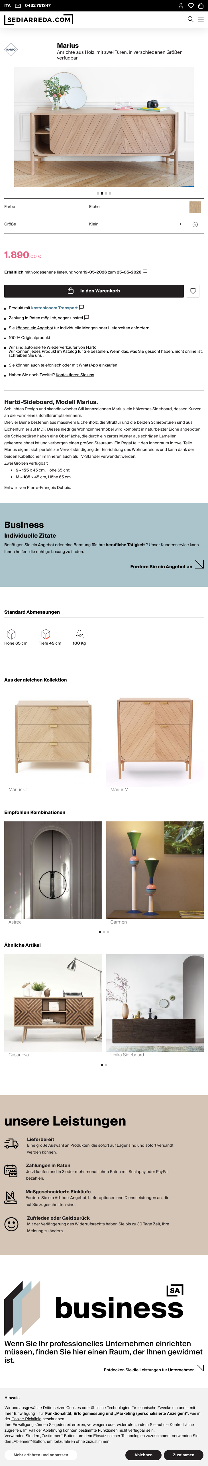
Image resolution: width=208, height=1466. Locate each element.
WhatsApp (88, 365)
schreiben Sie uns (25, 355)
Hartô (91, 347)
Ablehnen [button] (143, 1455)
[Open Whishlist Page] (191, 6)
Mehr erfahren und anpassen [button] (41, 1455)
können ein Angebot (34, 328)
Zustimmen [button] (183, 1455)
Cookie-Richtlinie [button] (26, 1419)
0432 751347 (38, 6)
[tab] (98, 193)
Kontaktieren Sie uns (75, 375)
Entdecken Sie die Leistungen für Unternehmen (149, 1370)
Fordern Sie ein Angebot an (161, 567)
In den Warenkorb (94, 291)
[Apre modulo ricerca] (190, 19)
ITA (7, 5)
